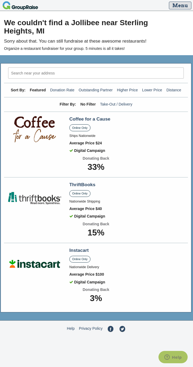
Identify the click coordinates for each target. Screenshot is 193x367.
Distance (173, 90)
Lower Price (152, 90)
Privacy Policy (91, 328)
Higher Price (127, 90)
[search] (96, 73)
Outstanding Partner (96, 90)
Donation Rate (62, 90)
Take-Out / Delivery (116, 104)
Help (71, 328)
